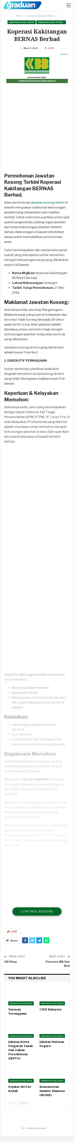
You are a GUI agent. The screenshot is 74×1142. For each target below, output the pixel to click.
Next (24, 1109)
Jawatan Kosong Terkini (21, 22)
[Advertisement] (37, 138)
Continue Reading (37, 917)
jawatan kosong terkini (48, 208)
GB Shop (10, 967)
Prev (13, 1109)
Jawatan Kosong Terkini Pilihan (52, 22)
